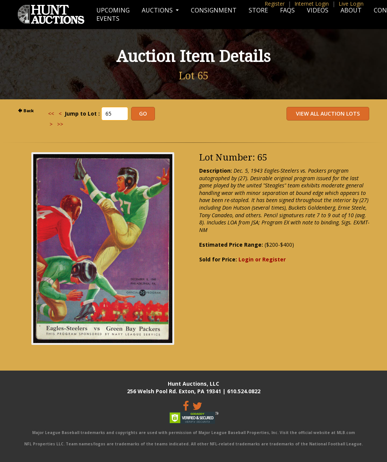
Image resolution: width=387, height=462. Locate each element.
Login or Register (262, 259)
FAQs (287, 10)
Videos (317, 10)
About (351, 10)
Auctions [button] (158, 10)
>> (60, 124)
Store (258, 10)
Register (275, 3)
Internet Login (311, 3)
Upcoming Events (113, 14)
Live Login (351, 3)
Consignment (214, 10)
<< (51, 113)
